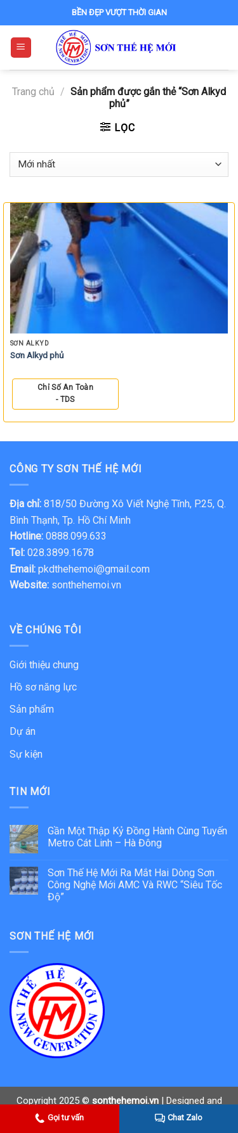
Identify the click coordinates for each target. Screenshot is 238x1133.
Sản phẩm (32, 709)
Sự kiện (26, 754)
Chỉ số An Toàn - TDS (65, 393)
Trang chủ (33, 92)
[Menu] (21, 47)
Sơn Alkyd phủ (37, 355)
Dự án (23, 731)
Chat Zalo (178, 1117)
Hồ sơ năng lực (43, 687)
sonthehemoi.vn (86, 585)
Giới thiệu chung (44, 665)
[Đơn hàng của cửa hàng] (119, 164)
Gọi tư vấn (59, 1117)
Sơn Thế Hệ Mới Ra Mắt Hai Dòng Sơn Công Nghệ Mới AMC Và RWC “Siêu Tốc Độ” (135, 885)
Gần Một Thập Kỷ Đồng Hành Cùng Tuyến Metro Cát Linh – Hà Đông (137, 837)
